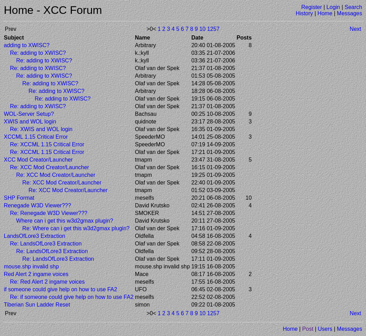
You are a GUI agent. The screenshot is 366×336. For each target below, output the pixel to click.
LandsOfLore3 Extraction (34, 236)
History (304, 13)
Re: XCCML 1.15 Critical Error (47, 144)
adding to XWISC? (27, 45)
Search (353, 7)
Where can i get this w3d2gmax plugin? (64, 221)
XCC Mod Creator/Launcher (38, 160)
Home (324, 13)
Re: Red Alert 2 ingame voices (47, 282)
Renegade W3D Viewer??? (37, 205)
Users (325, 329)
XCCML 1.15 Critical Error (36, 137)
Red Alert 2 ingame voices (36, 274)
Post (307, 329)
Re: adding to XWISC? (38, 53)
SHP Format (19, 198)
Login (333, 7)
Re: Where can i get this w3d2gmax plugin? (76, 228)
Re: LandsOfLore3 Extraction (46, 244)
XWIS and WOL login (30, 121)
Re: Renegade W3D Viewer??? (49, 213)
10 (202, 29)
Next (355, 29)
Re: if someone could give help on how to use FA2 (72, 297)
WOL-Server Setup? (29, 114)
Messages (349, 13)
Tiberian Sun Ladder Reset (37, 305)
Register (311, 7)
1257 (213, 29)
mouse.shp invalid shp (31, 266)
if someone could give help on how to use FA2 (60, 289)
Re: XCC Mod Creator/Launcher (49, 167)
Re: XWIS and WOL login (41, 129)
